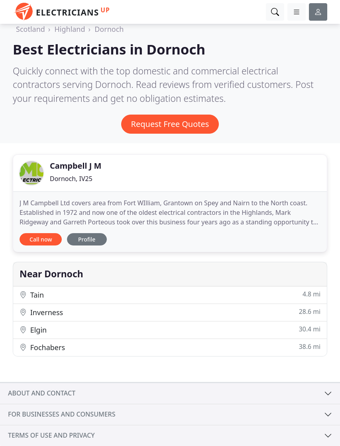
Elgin (170, 330)
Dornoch (109, 29)
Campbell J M (75, 165)
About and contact (41, 393)
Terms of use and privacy (51, 435)
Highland (69, 29)
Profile (86, 239)
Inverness (170, 312)
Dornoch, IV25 (71, 178)
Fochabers (170, 347)
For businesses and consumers (61, 414)
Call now (40, 239)
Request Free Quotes (170, 124)
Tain (170, 295)
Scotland (30, 29)
